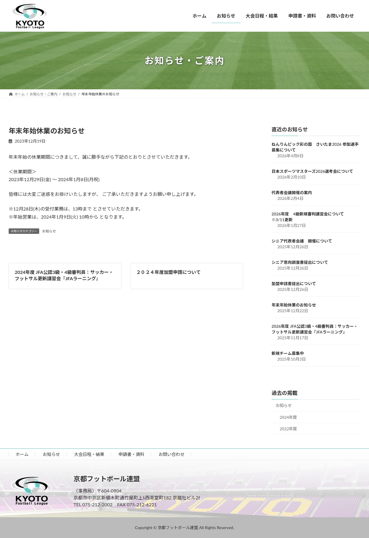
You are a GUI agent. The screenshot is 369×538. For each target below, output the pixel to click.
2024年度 (288, 417)
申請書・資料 (131, 454)
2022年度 (288, 428)
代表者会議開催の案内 (292, 192)
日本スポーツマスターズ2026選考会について (312, 171)
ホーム (22, 454)
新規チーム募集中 (288, 353)
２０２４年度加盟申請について (168, 272)
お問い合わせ (171, 454)
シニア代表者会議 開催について (302, 240)
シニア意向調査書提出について (300, 262)
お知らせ (49, 231)
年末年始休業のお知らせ (294, 304)
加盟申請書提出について (294, 283)
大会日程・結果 (89, 454)
